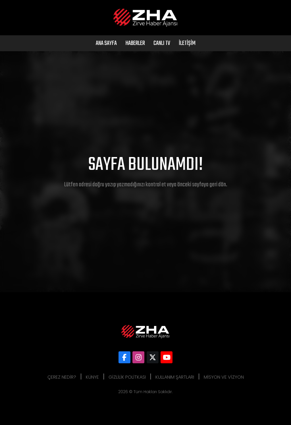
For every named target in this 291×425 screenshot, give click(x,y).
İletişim (187, 43)
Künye (92, 377)
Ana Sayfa (106, 43)
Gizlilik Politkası (127, 377)
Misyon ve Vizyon (224, 377)
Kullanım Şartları (174, 377)
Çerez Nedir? (61, 377)
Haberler (135, 43)
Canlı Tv (161, 43)
